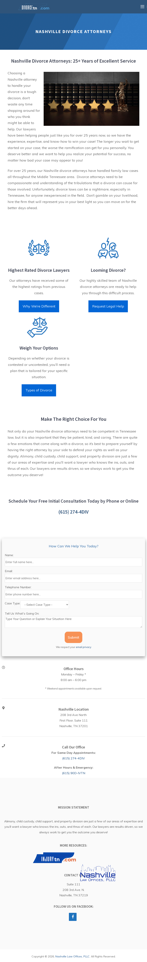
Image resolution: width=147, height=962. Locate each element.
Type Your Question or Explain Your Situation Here (73, 622)
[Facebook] (73, 917)
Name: (9, 555)
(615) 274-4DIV (73, 512)
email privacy (83, 647)
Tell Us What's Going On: (22, 613)
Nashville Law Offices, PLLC (72, 956)
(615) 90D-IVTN (73, 773)
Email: (9, 571)
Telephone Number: (18, 587)
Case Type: (12, 603)
